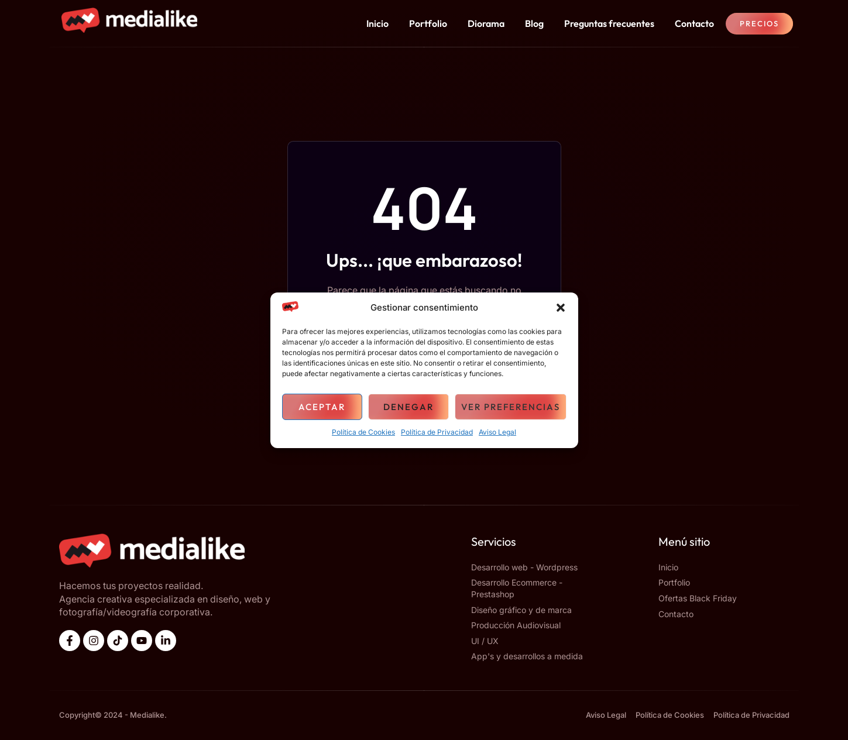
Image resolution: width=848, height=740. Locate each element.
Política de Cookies (363, 432)
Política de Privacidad (437, 432)
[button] (561, 308)
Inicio (377, 23)
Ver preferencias (510, 406)
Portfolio (428, 23)
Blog (534, 23)
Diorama (486, 23)
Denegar (408, 406)
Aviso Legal (497, 432)
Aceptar (321, 406)
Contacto (694, 23)
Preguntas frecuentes (609, 23)
